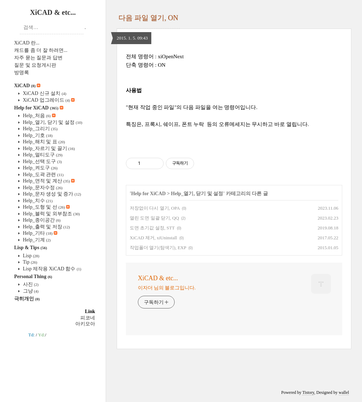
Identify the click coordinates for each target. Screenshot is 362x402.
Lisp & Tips (30, 247)
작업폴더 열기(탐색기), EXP (158, 247)
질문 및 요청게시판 (35, 65)
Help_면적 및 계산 (48, 181)
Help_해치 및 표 (43, 141)
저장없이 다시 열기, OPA (155, 208)
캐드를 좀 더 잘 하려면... (41, 50)
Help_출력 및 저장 (46, 226)
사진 (30, 284)
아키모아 (85, 323)
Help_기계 (36, 239)
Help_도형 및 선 (46, 207)
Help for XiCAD (38, 107)
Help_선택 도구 (42, 161)
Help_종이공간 (41, 220)
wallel (344, 392)
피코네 (87, 317)
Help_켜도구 (40, 167)
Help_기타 (39, 233)
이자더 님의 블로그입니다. (166, 287)
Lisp (30, 255)
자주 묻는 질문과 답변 (38, 57)
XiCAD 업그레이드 (48, 100)
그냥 (30, 291)
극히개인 (27, 298)
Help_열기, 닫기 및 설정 (52, 122)
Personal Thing (33, 276)
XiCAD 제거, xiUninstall (153, 237)
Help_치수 (37, 200)
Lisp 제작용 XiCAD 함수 (51, 268)
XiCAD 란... (27, 43)
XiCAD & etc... (53, 12)
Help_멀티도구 (42, 154)
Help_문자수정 (42, 187)
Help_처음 (39, 115)
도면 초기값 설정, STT (152, 227)
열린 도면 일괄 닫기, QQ (154, 218)
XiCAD (27, 85)
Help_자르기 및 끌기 (48, 148)
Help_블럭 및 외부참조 (51, 213)
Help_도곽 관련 (43, 174)
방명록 (21, 72)
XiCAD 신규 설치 (44, 93)
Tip (29, 262)
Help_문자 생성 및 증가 (51, 194)
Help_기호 (37, 135)
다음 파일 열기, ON (148, 18)
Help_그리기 (40, 128)
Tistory (308, 392)
